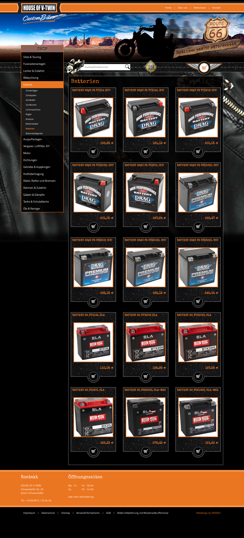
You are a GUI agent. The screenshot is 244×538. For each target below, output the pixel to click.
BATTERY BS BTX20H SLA (140, 315)
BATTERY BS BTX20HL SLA (194, 315)
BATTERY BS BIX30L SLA (88, 390)
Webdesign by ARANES (208, 513)
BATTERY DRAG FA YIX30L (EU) (144, 165)
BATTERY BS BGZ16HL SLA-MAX (197, 390)
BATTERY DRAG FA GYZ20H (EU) (92, 240)
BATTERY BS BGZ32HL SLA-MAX (145, 390)
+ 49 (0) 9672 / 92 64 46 (38, 500)
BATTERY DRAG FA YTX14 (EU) (91, 90)
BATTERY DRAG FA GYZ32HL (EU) (197, 240)
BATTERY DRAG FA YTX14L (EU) (144, 90)
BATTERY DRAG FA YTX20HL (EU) (93, 165)
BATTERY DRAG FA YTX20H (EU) (197, 90)
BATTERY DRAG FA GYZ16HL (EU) (197, 165)
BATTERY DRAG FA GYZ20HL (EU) (145, 240)
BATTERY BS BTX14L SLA (88, 315)
